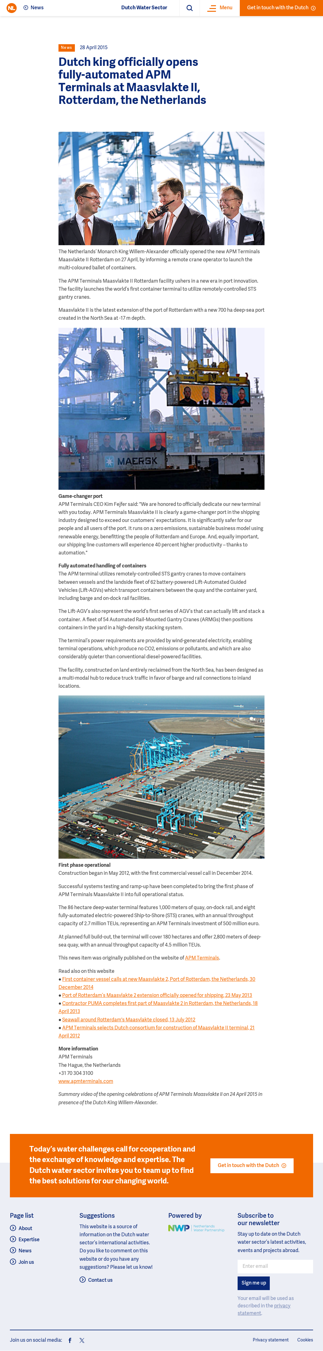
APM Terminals (202, 958)
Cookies (305, 1340)
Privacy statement (271, 1340)
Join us (26, 1262)
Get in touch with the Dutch (281, 8)
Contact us (100, 1280)
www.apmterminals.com (85, 1081)
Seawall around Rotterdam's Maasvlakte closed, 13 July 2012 (128, 1020)
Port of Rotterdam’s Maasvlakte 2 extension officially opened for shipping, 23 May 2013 (157, 995)
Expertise (29, 1240)
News (37, 8)
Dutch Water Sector (144, 8)
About (25, 1228)
